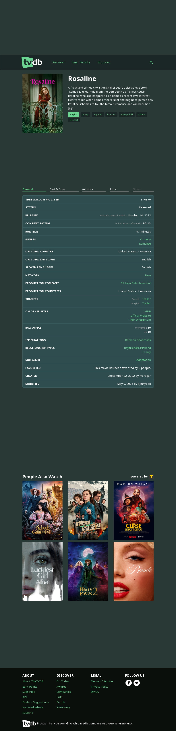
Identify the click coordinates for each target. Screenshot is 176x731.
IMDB (147, 311)
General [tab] (27, 189)
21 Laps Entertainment (136, 283)
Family (146, 352)
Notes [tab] (136, 189)
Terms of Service (102, 681)
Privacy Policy (99, 686)
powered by (142, 476)
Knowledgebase (32, 707)
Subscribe (28, 691)
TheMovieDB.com (139, 319)
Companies (64, 691)
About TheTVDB (32, 681)
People (61, 702)
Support (104, 62)
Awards (61, 686)
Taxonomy (63, 707)
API (24, 697)
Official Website (141, 315)
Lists (59, 697)
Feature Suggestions (35, 702)
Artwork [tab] (87, 189)
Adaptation (143, 360)
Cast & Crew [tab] (57, 189)
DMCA (95, 691)
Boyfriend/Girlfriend (137, 348)
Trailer (146, 299)
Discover (58, 62)
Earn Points (81, 62)
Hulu (148, 275)
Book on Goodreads (138, 340)
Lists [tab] (113, 189)
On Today (63, 681)
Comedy (145, 239)
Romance (145, 243)
